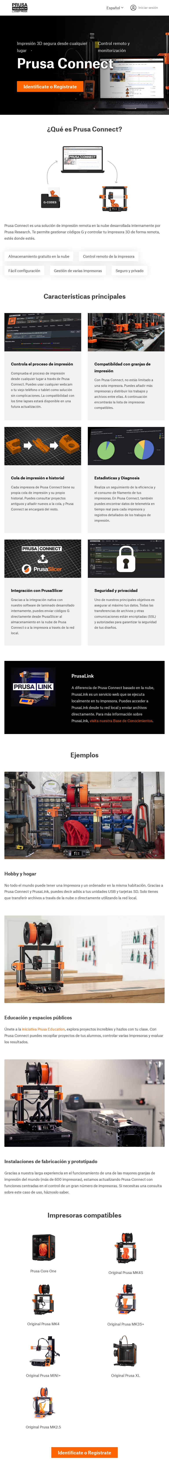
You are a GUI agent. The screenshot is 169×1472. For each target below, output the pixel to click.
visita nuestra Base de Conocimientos (121, 720)
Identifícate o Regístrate (50, 86)
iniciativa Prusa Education (43, 1029)
